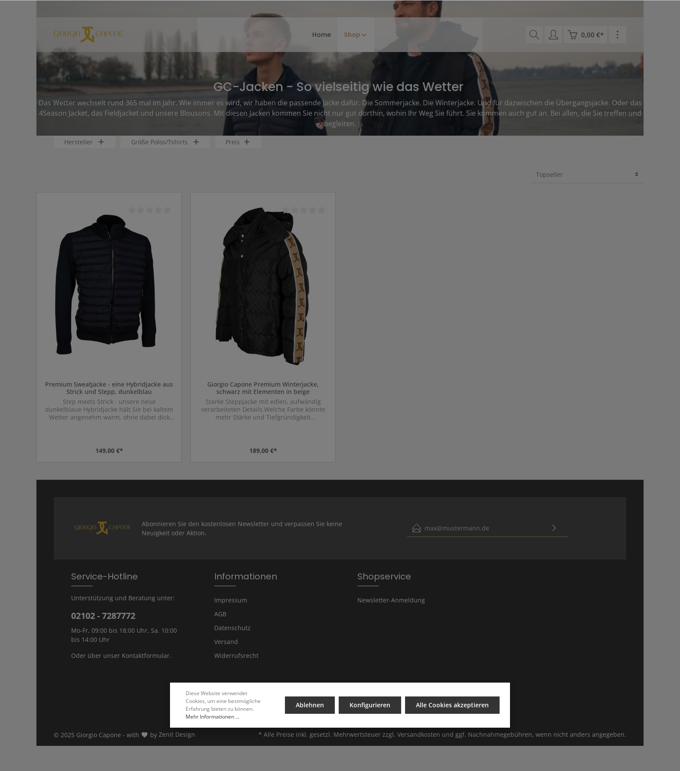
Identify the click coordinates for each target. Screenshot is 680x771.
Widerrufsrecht (236, 663)
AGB (220, 622)
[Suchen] (534, 34)
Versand (226, 649)
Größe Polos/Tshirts (165, 150)
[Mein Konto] (553, 34)
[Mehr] (617, 34)
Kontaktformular (146, 663)
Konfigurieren (370, 705)
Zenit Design (177, 742)
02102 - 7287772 (103, 623)
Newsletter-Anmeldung (391, 608)
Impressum (230, 608)
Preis (238, 150)
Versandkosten (418, 742)
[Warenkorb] (585, 34)
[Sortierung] (587, 182)
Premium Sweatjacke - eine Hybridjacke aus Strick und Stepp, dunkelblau (109, 395)
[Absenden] (554, 536)
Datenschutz (232, 635)
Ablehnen (311, 705)
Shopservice (384, 584)
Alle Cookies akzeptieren (452, 705)
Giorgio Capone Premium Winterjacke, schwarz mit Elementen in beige (263, 395)
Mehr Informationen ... (212, 716)
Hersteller (84, 150)
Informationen (245, 584)
